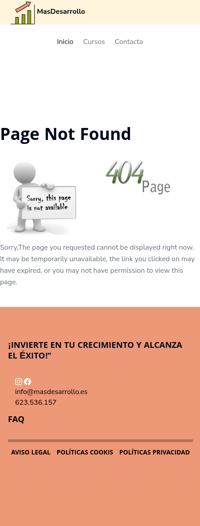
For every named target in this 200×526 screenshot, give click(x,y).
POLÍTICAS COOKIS (85, 453)
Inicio (65, 42)
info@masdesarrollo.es (51, 392)
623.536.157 (36, 402)
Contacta (129, 42)
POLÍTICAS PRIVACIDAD (154, 453)
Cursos (94, 42)
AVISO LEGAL (31, 453)
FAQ (16, 420)
